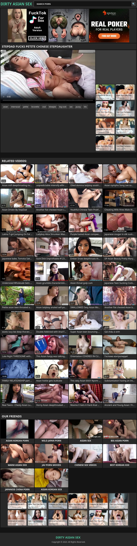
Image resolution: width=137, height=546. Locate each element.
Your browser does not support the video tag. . (48, 76)
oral (44, 106)
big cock (62, 106)
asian (5, 106)
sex (71, 106)
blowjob (52, 106)
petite (25, 106)
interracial (15, 106)
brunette (35, 106)
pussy (78, 106)
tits (85, 106)
